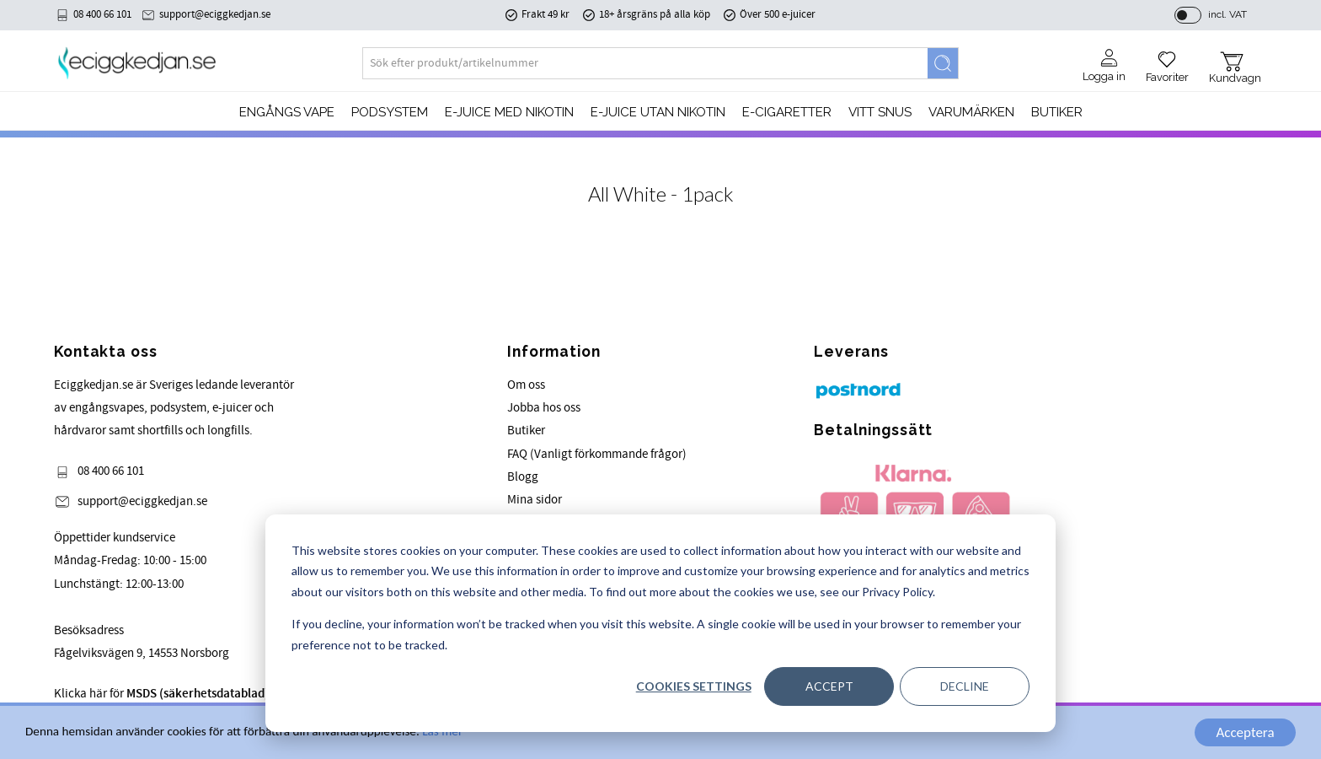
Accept (829, 686)
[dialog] (660, 623)
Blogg (522, 477)
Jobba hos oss (543, 408)
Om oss (526, 385)
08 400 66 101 (102, 14)
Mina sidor (534, 500)
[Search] (943, 63)
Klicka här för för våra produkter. (211, 694)
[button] (1167, 61)
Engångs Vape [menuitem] (286, 112)
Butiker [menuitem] (1057, 112)
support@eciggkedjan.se (214, 14)
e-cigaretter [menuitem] (787, 112)
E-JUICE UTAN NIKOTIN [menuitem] (658, 112)
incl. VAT (1227, 14)
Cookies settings (693, 686)
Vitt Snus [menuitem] (880, 112)
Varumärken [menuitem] (971, 112)
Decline (964, 686)
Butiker (526, 431)
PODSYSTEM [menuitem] (389, 112)
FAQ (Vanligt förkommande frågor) (597, 454)
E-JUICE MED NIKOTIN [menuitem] (509, 112)
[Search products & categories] (645, 63)
